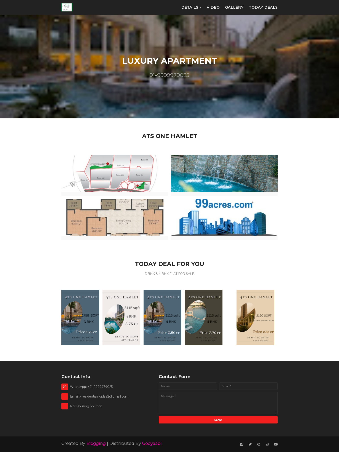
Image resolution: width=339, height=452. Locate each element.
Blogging (96, 443)
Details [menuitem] (189, 7)
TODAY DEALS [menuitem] (263, 7)
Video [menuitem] (213, 7)
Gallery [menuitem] (234, 7)
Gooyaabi (152, 443)
